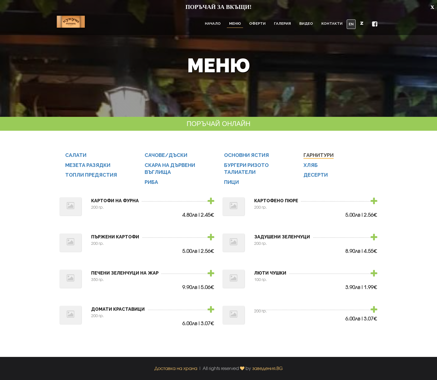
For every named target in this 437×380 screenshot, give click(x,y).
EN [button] (351, 24)
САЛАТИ (75, 158)
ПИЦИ (231, 185)
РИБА (151, 185)
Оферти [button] (257, 23)
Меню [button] (235, 23)
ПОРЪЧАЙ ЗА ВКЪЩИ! (219, 7)
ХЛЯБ (311, 168)
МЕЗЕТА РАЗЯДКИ (87, 168)
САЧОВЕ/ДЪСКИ (166, 158)
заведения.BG (267, 368)
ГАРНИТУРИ (319, 158)
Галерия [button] (282, 23)
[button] (362, 23)
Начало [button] (213, 23)
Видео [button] (306, 23)
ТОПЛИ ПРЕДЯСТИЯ (91, 178)
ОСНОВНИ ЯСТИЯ (246, 158)
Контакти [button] (332, 23)
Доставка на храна (175, 368)
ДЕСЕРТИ (316, 178)
